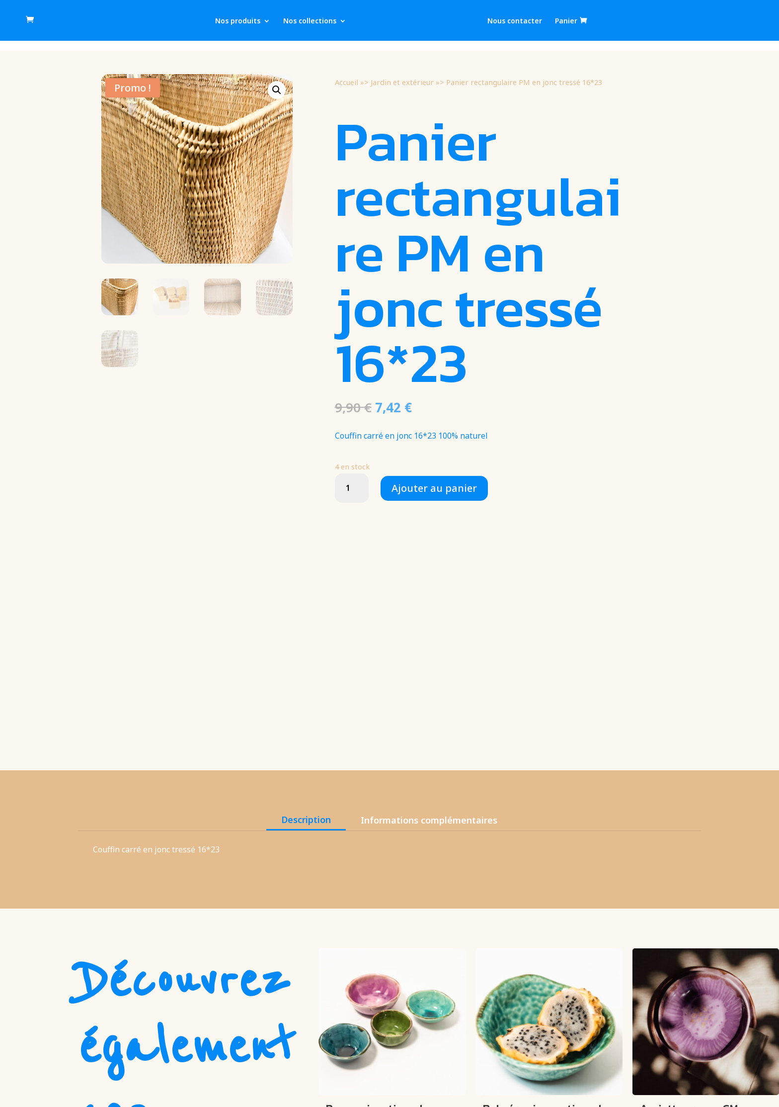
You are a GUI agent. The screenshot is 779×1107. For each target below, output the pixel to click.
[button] (277, 90)
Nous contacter (514, 21)
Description (306, 820)
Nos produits (237, 21)
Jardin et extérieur (402, 82)
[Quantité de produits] (352, 488)
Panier (566, 21)
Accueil (346, 82)
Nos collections (309, 21)
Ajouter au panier (434, 488)
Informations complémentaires (429, 820)
